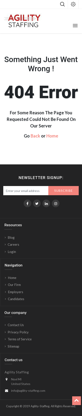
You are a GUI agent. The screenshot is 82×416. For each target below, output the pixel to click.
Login (12, 252)
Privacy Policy (18, 332)
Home (52, 135)
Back (35, 135)
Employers (15, 292)
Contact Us (16, 325)
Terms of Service (20, 339)
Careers (13, 244)
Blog (11, 237)
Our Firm (14, 285)
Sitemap (13, 346)
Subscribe (63, 190)
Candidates (16, 299)
